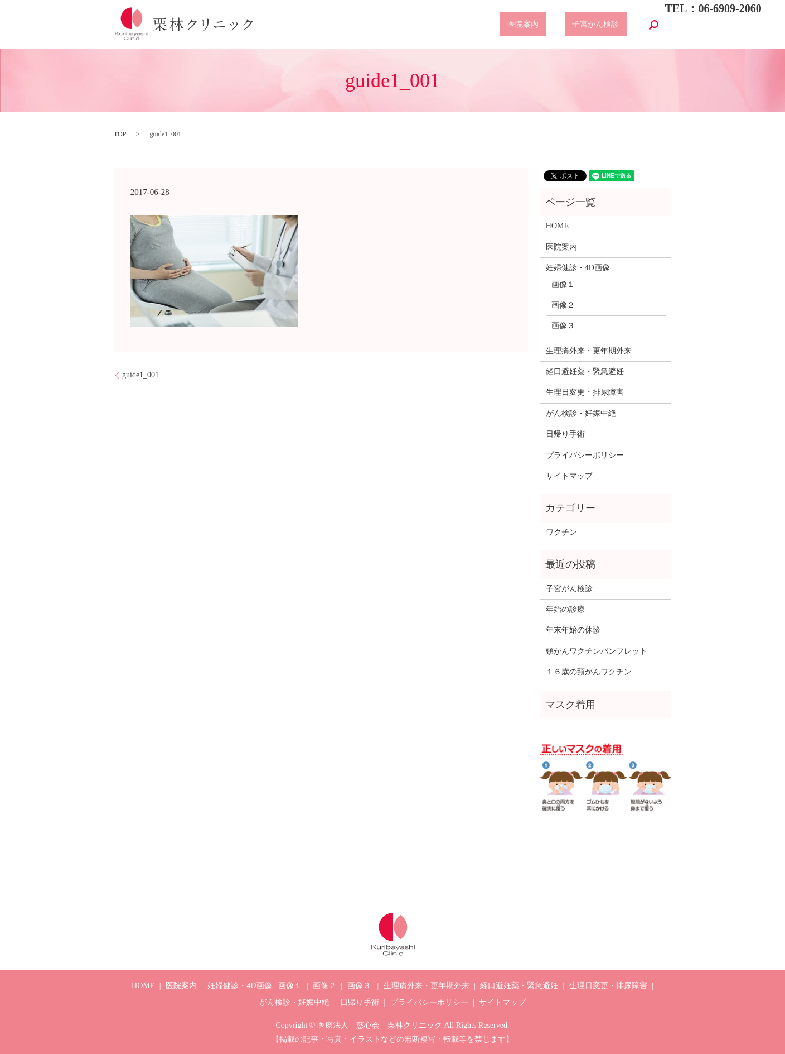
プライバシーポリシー (585, 455)
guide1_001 (140, 375)
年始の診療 (565, 609)
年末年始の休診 (573, 630)
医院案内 (545, 25)
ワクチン (561, 532)
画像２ (563, 305)
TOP (120, 134)
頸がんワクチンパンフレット (596, 651)
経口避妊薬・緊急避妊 (585, 371)
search (653, 24)
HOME (557, 226)
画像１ (563, 284)
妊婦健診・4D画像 (578, 268)
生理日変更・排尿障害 (585, 392)
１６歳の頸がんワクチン (589, 672)
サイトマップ (569, 476)
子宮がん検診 (603, 25)
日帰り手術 (565, 434)
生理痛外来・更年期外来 (589, 351)
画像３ (563, 326)
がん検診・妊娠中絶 (581, 413)
